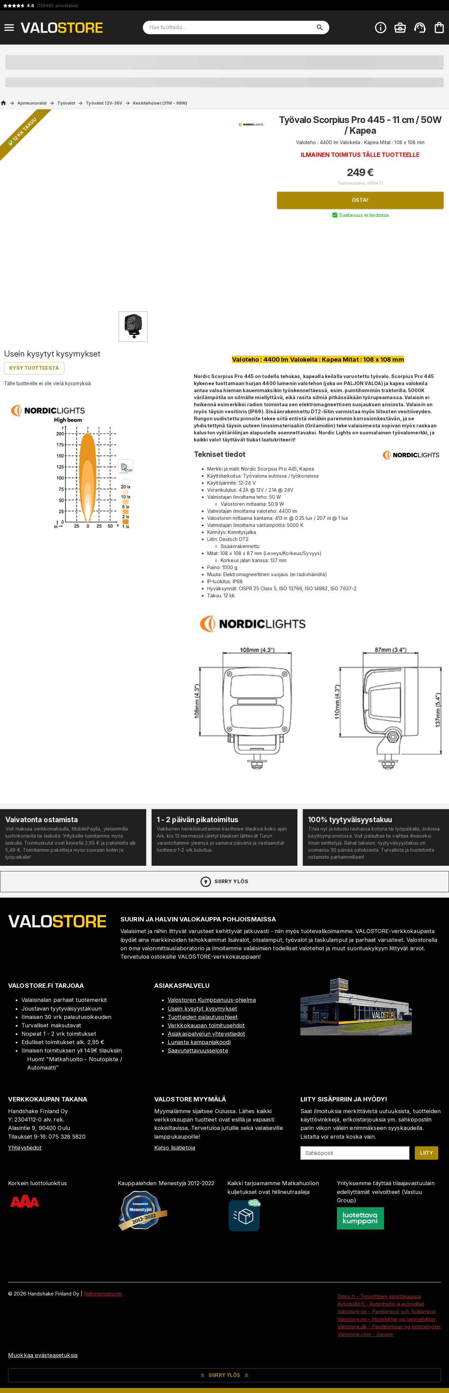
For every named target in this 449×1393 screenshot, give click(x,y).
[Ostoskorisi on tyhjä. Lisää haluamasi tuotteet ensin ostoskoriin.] (439, 27)
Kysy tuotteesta (34, 368)
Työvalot (66, 103)
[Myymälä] (356, 1033)
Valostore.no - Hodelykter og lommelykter (386, 1319)
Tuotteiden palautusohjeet (203, 1017)
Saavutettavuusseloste (198, 1050)
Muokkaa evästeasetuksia (42, 1355)
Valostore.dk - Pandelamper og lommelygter (389, 1326)
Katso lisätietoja (174, 1147)
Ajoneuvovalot (32, 103)
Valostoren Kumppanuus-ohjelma (212, 999)
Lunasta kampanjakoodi (199, 1042)
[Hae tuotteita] (232, 27)
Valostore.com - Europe (365, 1334)
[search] (320, 27)
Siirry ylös (224, 881)
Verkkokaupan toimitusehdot (206, 1025)
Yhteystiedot (25, 1147)
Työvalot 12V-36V (104, 103)
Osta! (360, 200)
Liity (426, 1153)
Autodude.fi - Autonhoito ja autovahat (381, 1303)
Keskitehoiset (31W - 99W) (160, 103)
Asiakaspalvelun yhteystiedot (206, 1033)
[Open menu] (9, 27)
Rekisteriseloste (103, 1293)
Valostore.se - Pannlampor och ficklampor (386, 1311)
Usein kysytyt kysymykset (202, 1008)
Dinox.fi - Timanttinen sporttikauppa (379, 1296)
